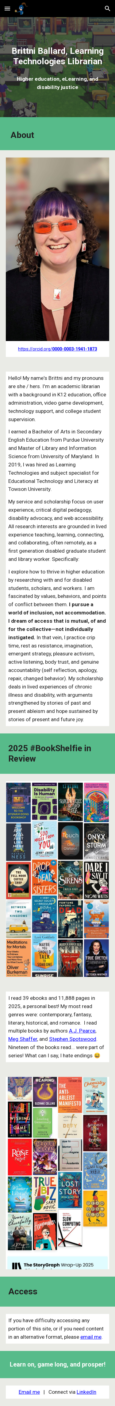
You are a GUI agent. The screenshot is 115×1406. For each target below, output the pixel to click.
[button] (7, 8)
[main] (57, 56)
